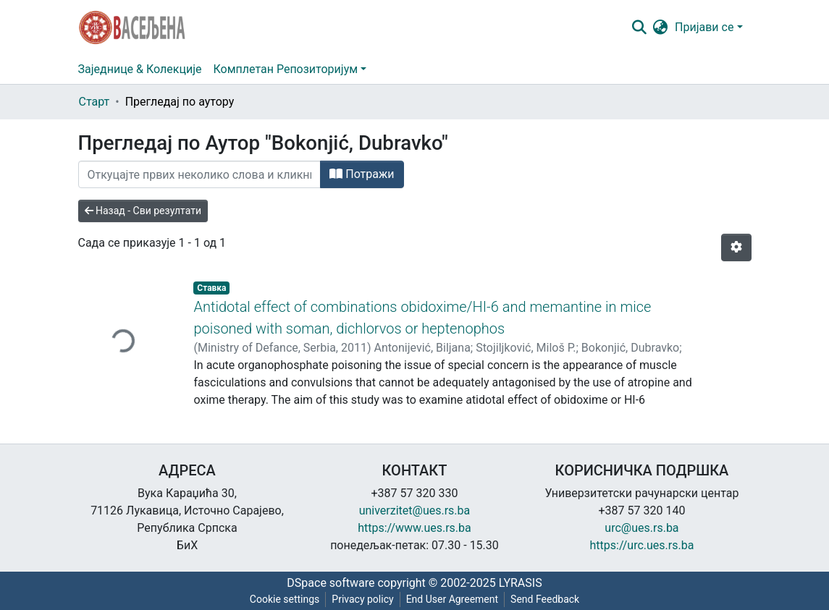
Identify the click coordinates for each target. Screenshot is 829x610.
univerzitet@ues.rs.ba (415, 510)
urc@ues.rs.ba (641, 528)
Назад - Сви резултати (143, 210)
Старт (94, 102)
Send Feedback (544, 599)
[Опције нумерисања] (736, 247)
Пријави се (704, 27)
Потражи (361, 174)
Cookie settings (285, 599)
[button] (660, 27)
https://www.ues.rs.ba (414, 528)
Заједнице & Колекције (140, 69)
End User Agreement (452, 599)
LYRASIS (520, 583)
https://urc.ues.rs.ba (642, 545)
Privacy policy (362, 599)
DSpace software (330, 583)
